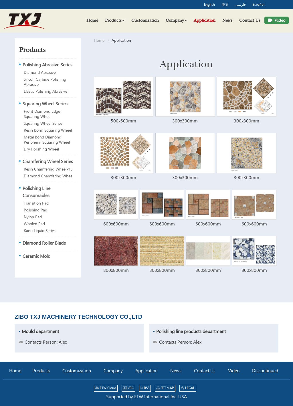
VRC (128, 388)
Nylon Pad (33, 217)
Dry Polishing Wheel (41, 149)
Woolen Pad (34, 224)
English (209, 5)
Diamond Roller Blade (44, 243)
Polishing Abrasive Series (47, 65)
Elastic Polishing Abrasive (45, 91)
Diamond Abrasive (40, 72)
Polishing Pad (35, 210)
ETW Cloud (105, 388)
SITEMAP (165, 388)
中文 (225, 5)
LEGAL (188, 388)
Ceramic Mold (36, 256)
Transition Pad (36, 203)
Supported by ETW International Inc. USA (146, 397)
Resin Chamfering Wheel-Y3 (48, 169)
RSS (144, 388)
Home (99, 40)
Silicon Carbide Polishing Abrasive (45, 82)
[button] (114, 20)
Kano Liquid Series (40, 230)
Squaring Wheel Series (45, 104)
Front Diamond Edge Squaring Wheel (42, 114)
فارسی (240, 5)
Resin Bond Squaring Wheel (48, 130)
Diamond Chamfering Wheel (48, 176)
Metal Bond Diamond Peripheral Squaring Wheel (47, 140)
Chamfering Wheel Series (48, 162)
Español (258, 5)
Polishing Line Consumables (36, 192)
